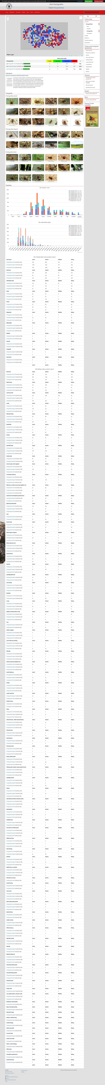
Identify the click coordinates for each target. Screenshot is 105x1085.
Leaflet (71, 55)
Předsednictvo (89, 66)
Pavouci (7, 1078)
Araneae (86, 21)
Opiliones (87, 38)
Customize (80, 1)
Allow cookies (88, 1)
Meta (88, 26)
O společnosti (89, 64)
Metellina (89, 28)
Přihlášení (38, 12)
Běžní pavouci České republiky (90, 82)
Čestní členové (89, 50)
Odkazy (23, 12)
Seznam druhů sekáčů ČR (91, 93)
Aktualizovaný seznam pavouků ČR (90, 78)
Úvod (7, 12)
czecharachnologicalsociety (11, 1079)
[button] (28, 38)
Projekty (87, 69)
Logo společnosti (89, 62)
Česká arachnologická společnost (12, 1076)
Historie (87, 55)
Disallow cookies (99, 1)
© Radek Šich (12, 105)
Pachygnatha (90, 31)
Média (31, 12)
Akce (28, 12)
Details (48, 1)
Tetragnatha (89, 33)
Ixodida (86, 35)
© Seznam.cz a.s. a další (78, 55)
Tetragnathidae (59, 8)
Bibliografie (12, 12)
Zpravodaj (18, 12)
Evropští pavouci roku (90, 87)
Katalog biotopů (89, 59)
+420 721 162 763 (9, 1071)
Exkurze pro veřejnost (90, 52)
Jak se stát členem (90, 57)
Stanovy (87, 71)
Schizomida (87, 42)
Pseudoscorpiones (89, 40)
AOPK (6, 1081)
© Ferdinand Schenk (64, 125)
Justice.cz (7, 1075)
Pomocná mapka (24, 1070)
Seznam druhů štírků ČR (91, 99)
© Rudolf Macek (25, 105)
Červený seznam (89, 85)
